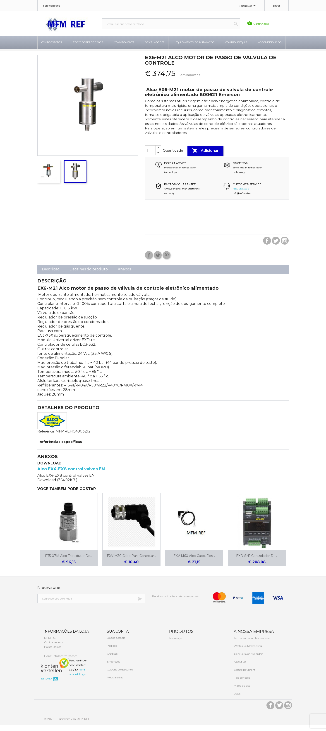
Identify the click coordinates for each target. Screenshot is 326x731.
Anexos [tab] (124, 275)
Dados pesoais (115, 644)
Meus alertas (114, 683)
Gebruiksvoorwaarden (248, 660)
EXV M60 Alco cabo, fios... (194, 562)
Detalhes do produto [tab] (89, 275)
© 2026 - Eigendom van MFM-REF (67, 725)
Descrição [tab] (51, 275)
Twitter (276, 247)
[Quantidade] (150, 156)
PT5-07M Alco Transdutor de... (68, 562)
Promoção (176, 644)
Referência (46, 437)
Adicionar (205, 157)
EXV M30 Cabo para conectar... (131, 562)
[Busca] (171, 23)
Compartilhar (149, 261)
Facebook (267, 247)
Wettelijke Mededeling (247, 652)
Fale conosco (51, 5)
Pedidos (111, 651)
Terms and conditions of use (251, 644)
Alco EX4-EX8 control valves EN (71, 475)
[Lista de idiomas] (248, 6)
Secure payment (244, 676)
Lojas (236, 699)
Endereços (113, 667)
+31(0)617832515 (241, 194)
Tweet (158, 261)
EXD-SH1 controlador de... (257, 562)
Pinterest (166, 261)
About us (239, 668)
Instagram (285, 247)
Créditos (111, 659)
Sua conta (117, 637)
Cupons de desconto (119, 675)
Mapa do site (241, 691)
